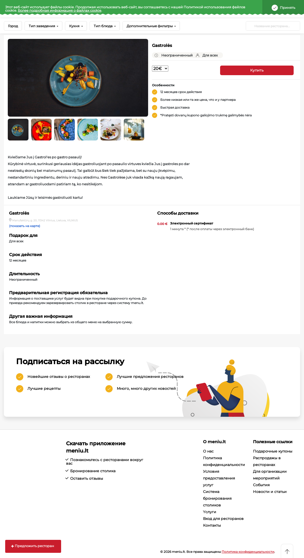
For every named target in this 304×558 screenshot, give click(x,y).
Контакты (212, 525)
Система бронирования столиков (217, 498)
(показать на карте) (24, 226)
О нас (208, 451)
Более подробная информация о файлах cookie (59, 10)
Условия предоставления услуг (219, 478)
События (261, 485)
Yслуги (209, 512)
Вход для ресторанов (223, 518)
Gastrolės (162, 45)
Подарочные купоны (272, 451)
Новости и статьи (270, 491)
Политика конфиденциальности (248, 552)
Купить (257, 70)
